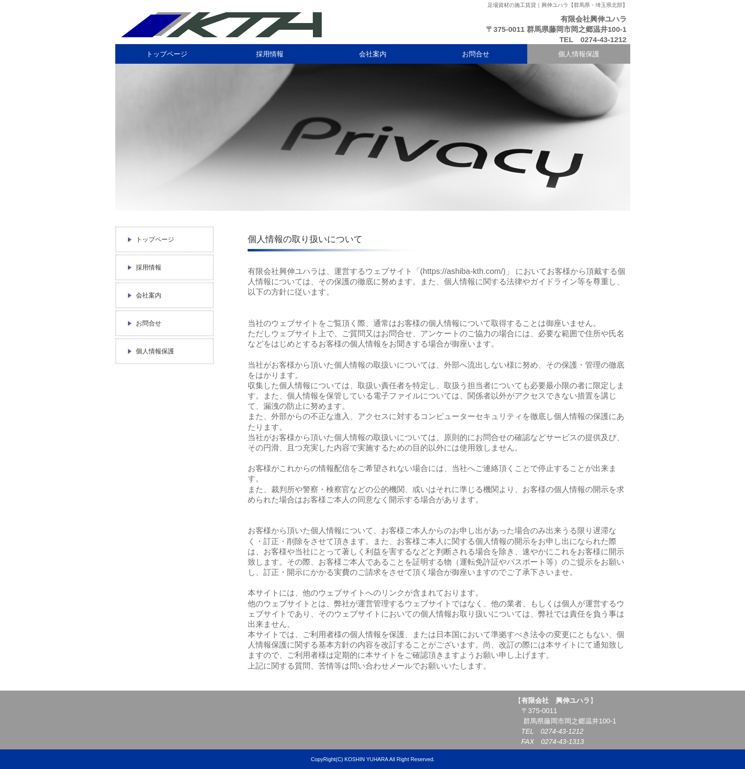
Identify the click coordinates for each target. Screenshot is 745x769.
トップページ (166, 54)
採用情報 (269, 54)
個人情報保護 (578, 54)
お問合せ (475, 54)
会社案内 (372, 54)
